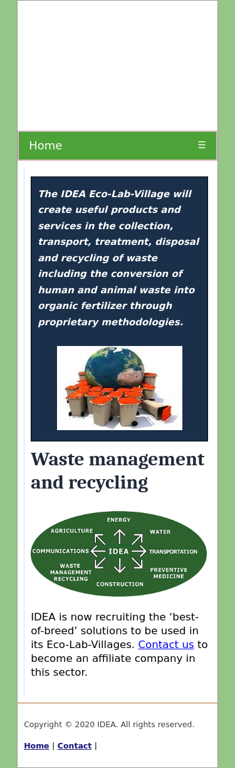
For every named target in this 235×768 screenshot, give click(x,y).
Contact (74, 745)
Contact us (166, 645)
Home (45, 145)
